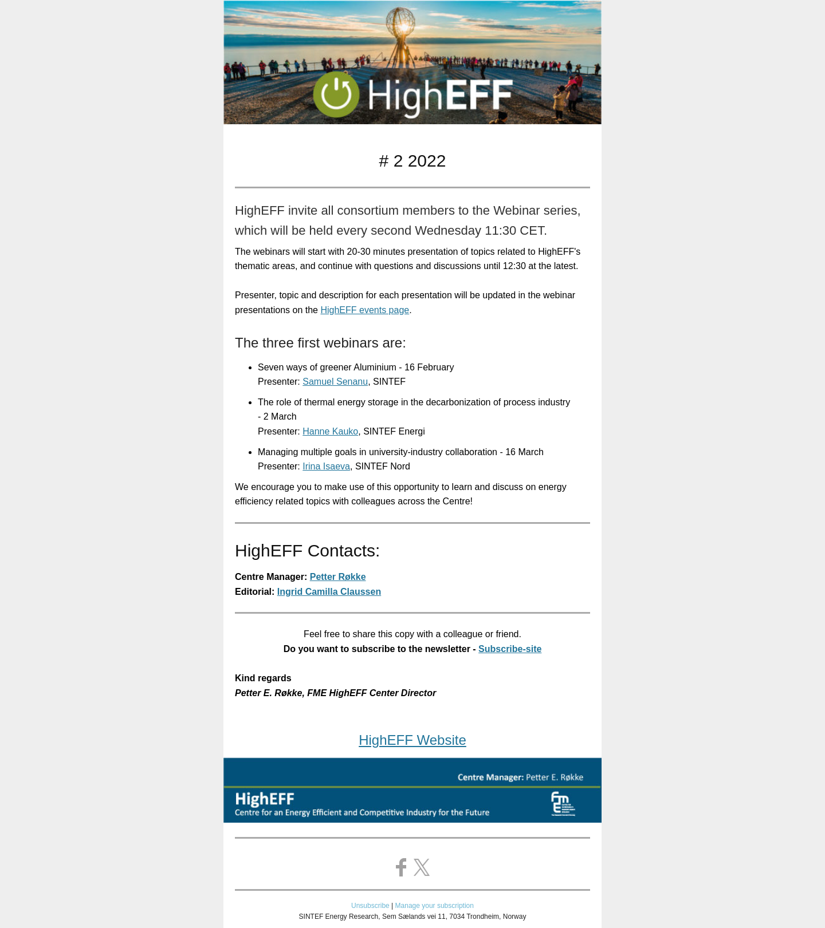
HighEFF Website (412, 740)
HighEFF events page (364, 310)
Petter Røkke (338, 577)
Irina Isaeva (326, 466)
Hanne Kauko (330, 431)
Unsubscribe (370, 906)
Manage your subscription (434, 906)
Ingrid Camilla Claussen (329, 592)
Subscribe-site (509, 649)
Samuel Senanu (335, 381)
